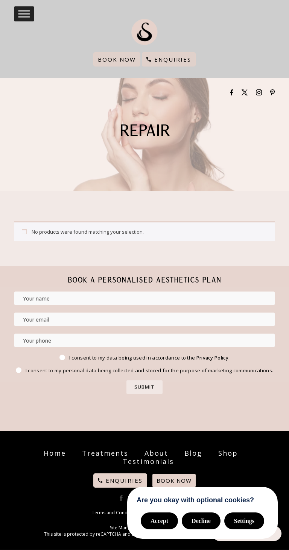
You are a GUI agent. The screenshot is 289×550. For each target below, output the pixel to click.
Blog (193, 453)
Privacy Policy (212, 357)
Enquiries (172, 59)
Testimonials (148, 461)
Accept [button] (159, 521)
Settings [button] (244, 521)
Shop (228, 453)
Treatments (105, 453)
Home (55, 453)
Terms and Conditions (115, 512)
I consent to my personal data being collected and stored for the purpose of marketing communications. (149, 370)
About (156, 453)
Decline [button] (201, 521)
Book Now (117, 59)
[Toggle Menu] (24, 13)
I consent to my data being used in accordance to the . (149, 357)
